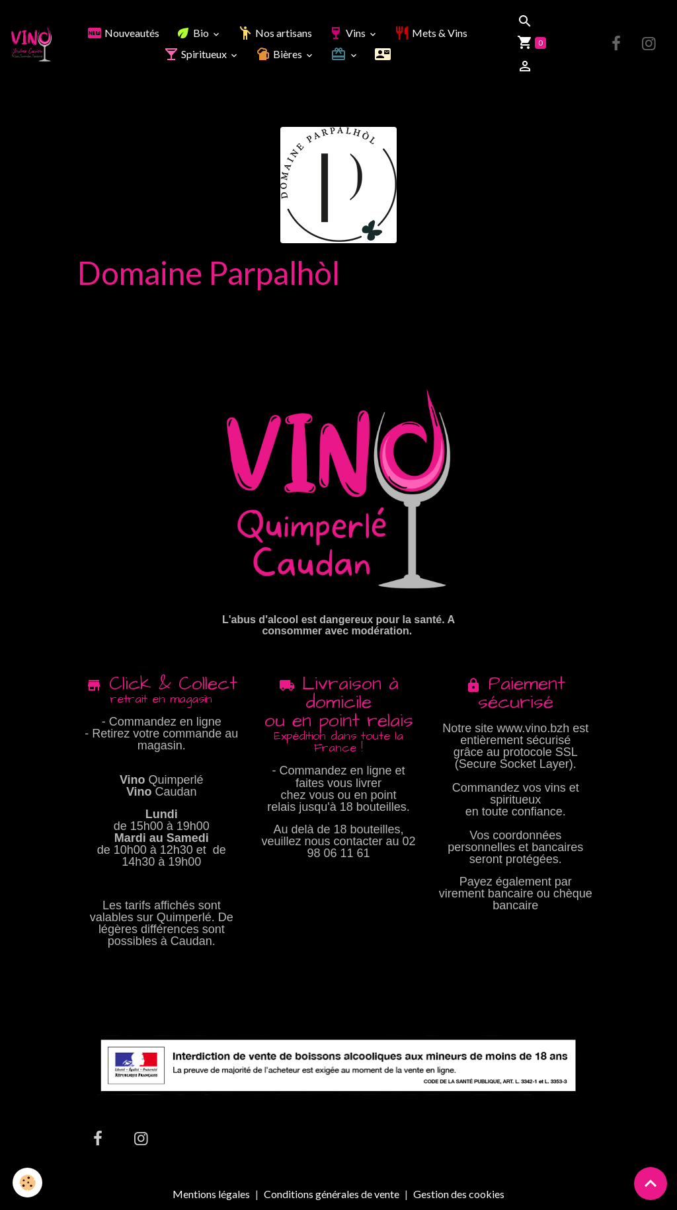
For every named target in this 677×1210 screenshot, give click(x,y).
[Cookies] (28, 1182)
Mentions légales (211, 1194)
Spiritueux (196, 54)
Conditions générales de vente (331, 1194)
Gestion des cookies (458, 1194)
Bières (279, 54)
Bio (193, 32)
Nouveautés (123, 32)
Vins (348, 32)
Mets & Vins (430, 32)
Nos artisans (274, 32)
